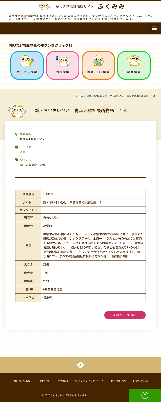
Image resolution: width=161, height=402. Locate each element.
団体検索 (62, 72)
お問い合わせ (141, 380)
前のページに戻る (125, 315)
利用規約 (45, 380)
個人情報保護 (118, 380)
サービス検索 (27, 72)
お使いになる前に (22, 380)
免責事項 (63, 380)
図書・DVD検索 (98, 72)
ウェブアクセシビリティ (89, 380)
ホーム (79, 96)
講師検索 (134, 72)
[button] (154, 28)
